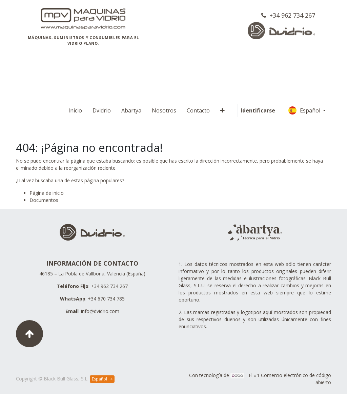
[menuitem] (75, 110)
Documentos (43, 200)
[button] (222, 110)
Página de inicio (46, 193)
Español (305, 110)
